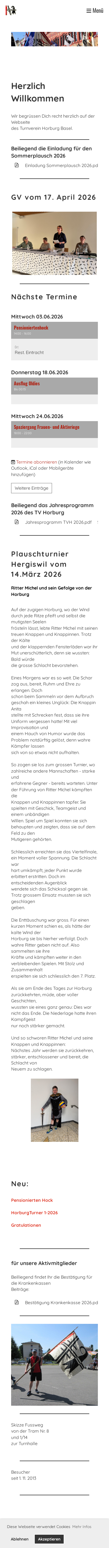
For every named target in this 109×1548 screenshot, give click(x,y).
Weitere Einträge (31, 488)
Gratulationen (26, 1225)
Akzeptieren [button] (49, 1539)
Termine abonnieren (36, 462)
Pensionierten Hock (32, 1200)
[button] (54, 341)
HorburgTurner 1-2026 (34, 1212)
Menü (94, 10)
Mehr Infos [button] (81, 1526)
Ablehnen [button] (20, 1539)
